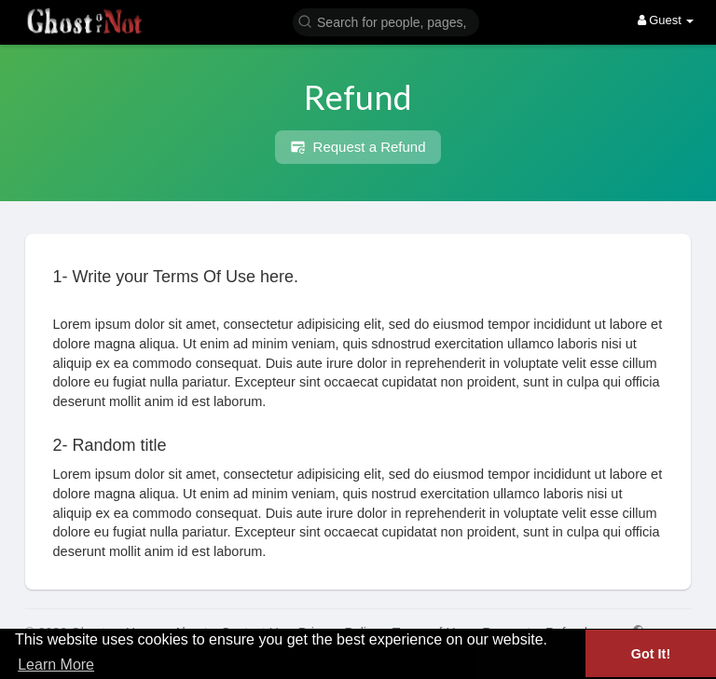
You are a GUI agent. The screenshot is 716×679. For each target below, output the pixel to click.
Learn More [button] (56, 664)
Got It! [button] (650, 653)
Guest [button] (666, 20)
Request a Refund (357, 147)
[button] (386, 21)
